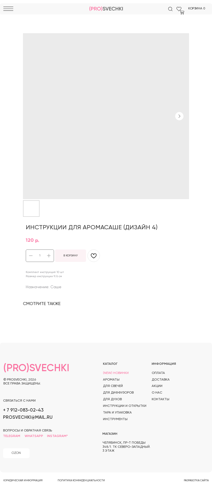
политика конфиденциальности (81, 480)
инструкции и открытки (124, 406)
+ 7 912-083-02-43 (23, 410)
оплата (158, 373)
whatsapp (34, 436)
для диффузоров (118, 392)
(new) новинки (116, 373)
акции (157, 386)
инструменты (115, 419)
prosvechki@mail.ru (28, 417)
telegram (11, 436)
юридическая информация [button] (23, 480)
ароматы (111, 379)
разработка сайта (196, 480)
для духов (112, 399)
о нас (157, 392)
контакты (160, 399)
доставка (161, 379)
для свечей (113, 386)
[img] (170, 9)
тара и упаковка (117, 412)
